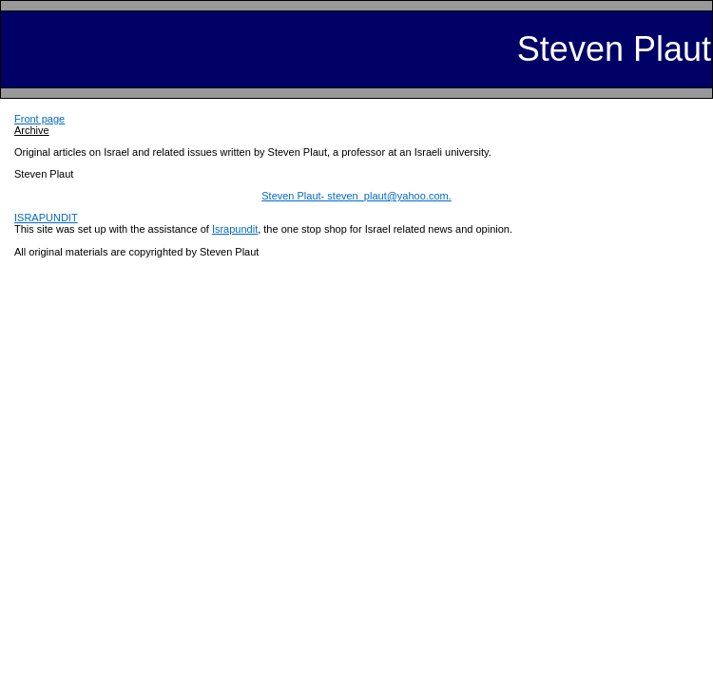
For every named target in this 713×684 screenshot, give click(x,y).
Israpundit (235, 229)
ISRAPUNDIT (46, 217)
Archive (31, 130)
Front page (39, 118)
